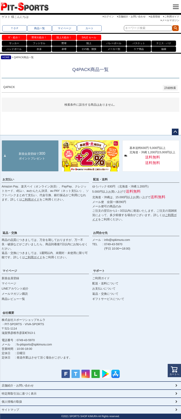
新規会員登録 (10, 278)
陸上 (88, 43)
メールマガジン (170, 20)
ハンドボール (14, 49)
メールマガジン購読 (15, 293)
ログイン (109, 16)
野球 (64, 43)
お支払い (8, 179)
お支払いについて (104, 288)
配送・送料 (100, 179)
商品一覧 (39, 28)
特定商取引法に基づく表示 (19, 393)
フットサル (39, 43)
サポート (99, 270)
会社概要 (8, 312)
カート (89, 28)
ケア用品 (139, 49)
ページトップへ (175, 132)
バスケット (139, 43)
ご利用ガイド (171, 16)
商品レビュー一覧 (13, 299)
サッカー (14, 43)
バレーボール (113, 43)
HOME (6, 57)
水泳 (39, 49)
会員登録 (155, 16)
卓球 (64, 49)
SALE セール (89, 37)
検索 (175, 28)
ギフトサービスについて (108, 299)
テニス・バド (163, 43)
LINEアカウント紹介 (15, 288)
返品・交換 (9, 232)
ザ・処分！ (14, 37)
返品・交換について (105, 293)
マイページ (64, 28)
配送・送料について (105, 283)
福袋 (163, 49)
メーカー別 (114, 49)
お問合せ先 (100, 232)
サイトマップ (10, 409)
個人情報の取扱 (12, 401)
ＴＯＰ (15, 28)
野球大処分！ (39, 37)
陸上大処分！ (64, 37)
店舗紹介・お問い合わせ (132, 16)
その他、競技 (88, 49)
